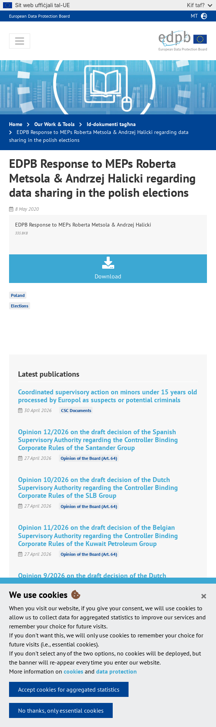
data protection (116, 671)
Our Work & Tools (54, 124)
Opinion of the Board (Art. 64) (89, 458)
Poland (18, 295)
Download (108, 268)
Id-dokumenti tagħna (111, 124)
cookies (73, 671)
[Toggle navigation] (19, 41)
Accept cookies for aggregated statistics (68, 689)
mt (194, 15)
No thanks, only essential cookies (61, 710)
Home (15, 124)
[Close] (204, 596)
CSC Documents (76, 410)
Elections (19, 306)
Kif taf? (199, 5)
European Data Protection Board (39, 16)
